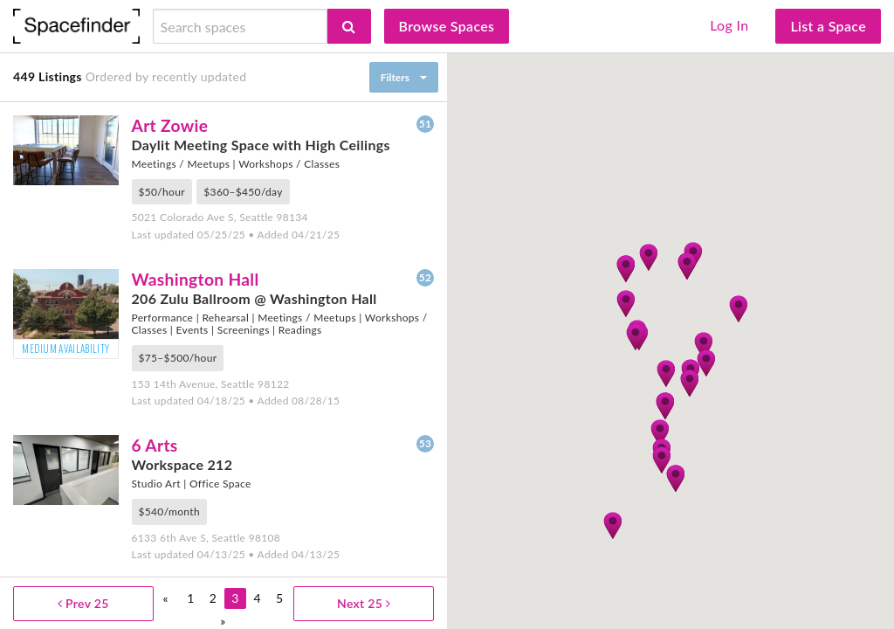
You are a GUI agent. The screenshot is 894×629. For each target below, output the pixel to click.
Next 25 (363, 603)
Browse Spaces (447, 25)
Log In (729, 25)
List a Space (828, 25)
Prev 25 (83, 603)
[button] (660, 459)
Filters (395, 77)
